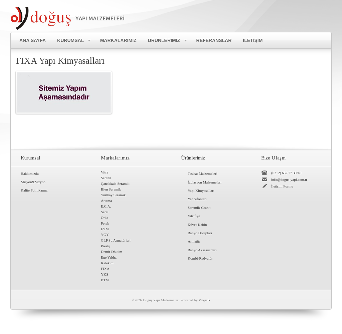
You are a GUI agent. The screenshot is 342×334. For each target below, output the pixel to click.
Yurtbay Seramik (113, 195)
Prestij (105, 246)
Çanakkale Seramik (115, 184)
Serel (105, 212)
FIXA (105, 269)
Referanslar (214, 40)
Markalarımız (118, 40)
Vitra (104, 172)
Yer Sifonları (197, 199)
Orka (104, 218)
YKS (104, 274)
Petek (105, 223)
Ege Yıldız (109, 257)
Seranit (106, 178)
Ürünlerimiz (164, 41)
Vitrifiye (194, 216)
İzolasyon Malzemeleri (204, 182)
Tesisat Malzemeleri (202, 174)
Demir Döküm (111, 252)
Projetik (204, 300)
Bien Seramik (111, 189)
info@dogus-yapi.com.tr (289, 180)
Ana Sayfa (32, 40)
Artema (106, 201)
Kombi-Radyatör (200, 258)
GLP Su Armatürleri (116, 240)
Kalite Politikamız (34, 190)
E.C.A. (106, 206)
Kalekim (107, 263)
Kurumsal (71, 41)
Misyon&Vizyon (33, 182)
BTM (105, 280)
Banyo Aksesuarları (202, 250)
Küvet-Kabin (197, 225)
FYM (105, 229)
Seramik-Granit (199, 208)
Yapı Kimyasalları (201, 191)
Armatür (194, 241)
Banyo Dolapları (200, 233)
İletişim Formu (282, 186)
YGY (105, 235)
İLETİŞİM (253, 40)
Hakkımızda (30, 174)
